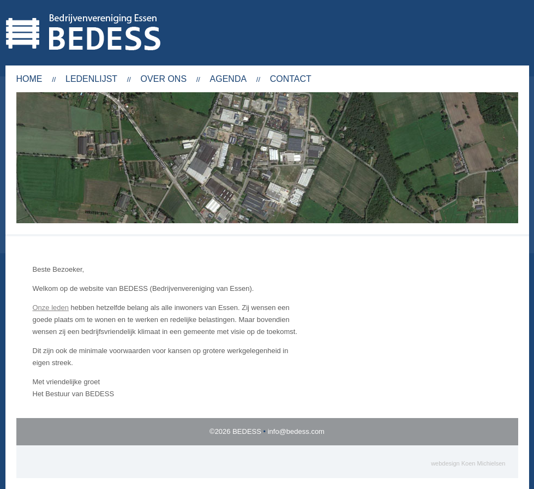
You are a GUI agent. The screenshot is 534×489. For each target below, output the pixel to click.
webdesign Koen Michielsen (468, 463)
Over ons (164, 79)
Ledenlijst (91, 79)
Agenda (228, 79)
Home (29, 79)
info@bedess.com (296, 431)
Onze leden (51, 307)
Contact (290, 79)
